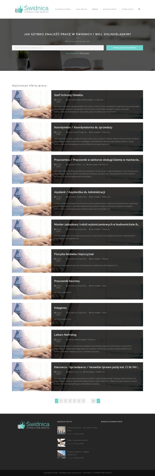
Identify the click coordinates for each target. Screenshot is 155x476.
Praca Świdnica (72, 53)
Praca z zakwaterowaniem (77, 440)
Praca (95, 9)
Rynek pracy (128, 9)
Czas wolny (81, 9)
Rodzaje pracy (110, 9)
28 (93, 401)
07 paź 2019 (79, 434)
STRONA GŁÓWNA (62, 9)
